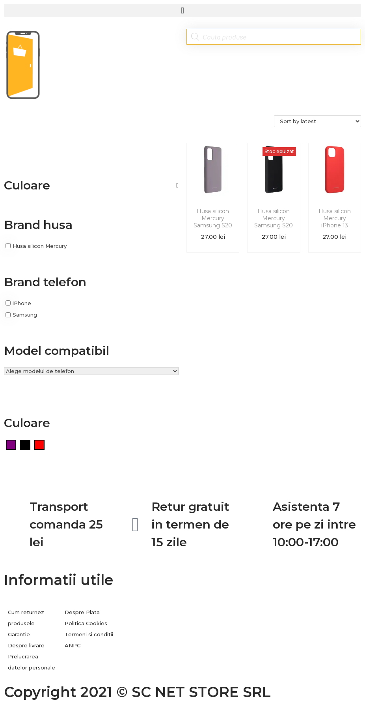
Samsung (25, 314)
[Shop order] (317, 121)
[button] (182, 10)
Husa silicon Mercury (40, 246)
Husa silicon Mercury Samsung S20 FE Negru (273, 222)
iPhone (22, 303)
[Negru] (25, 444)
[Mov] (11, 444)
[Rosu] (39, 444)
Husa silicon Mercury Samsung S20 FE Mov (213, 222)
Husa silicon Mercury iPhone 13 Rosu (334, 222)
